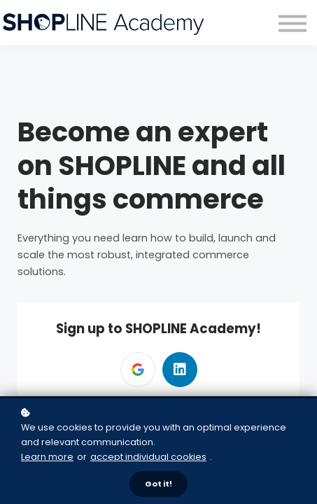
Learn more (47, 457)
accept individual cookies (148, 457)
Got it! (158, 483)
